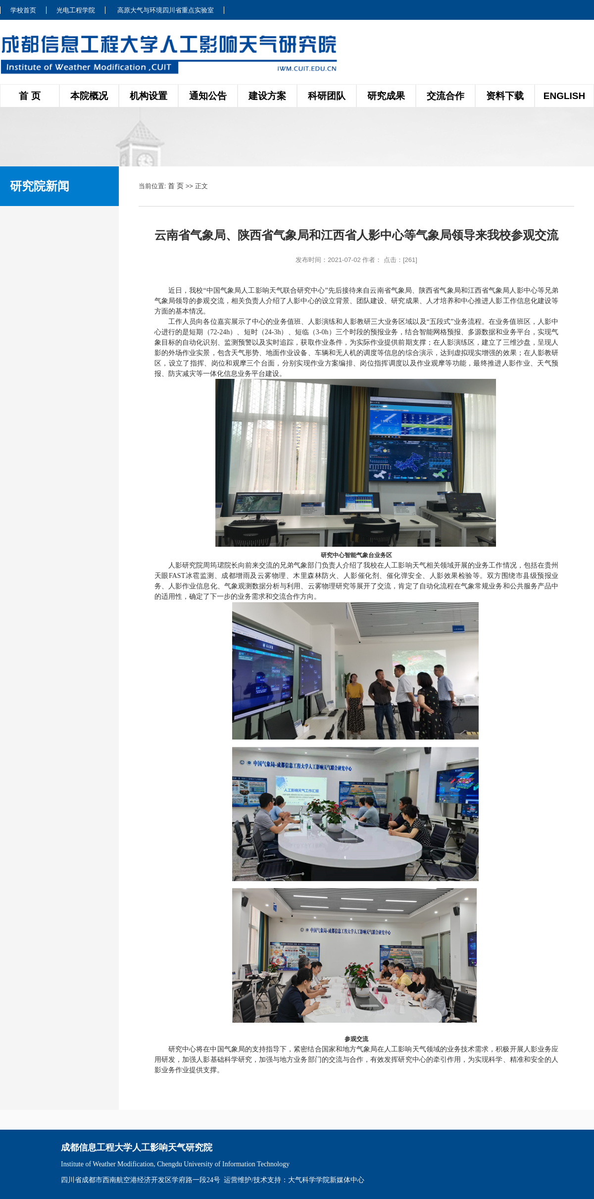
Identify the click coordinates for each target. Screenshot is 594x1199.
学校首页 (23, 10)
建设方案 (267, 96)
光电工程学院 (75, 10)
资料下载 (505, 96)
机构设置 (148, 96)
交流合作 (445, 96)
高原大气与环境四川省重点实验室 (165, 10)
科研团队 (327, 96)
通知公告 (208, 96)
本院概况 (89, 96)
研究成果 (386, 96)
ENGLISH (564, 96)
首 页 (29, 96)
